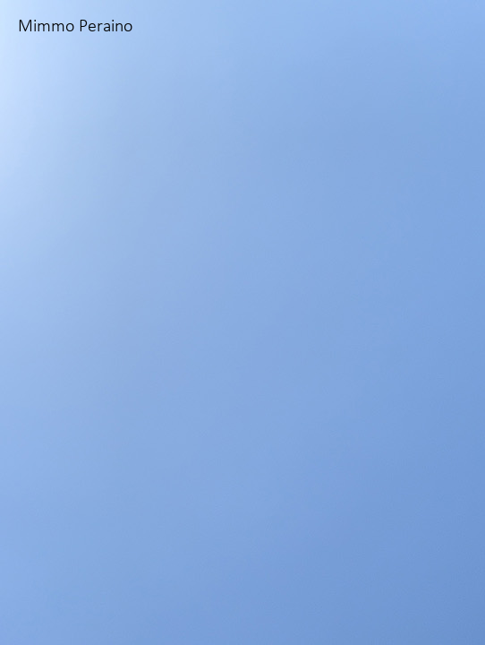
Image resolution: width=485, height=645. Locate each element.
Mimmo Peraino (75, 27)
